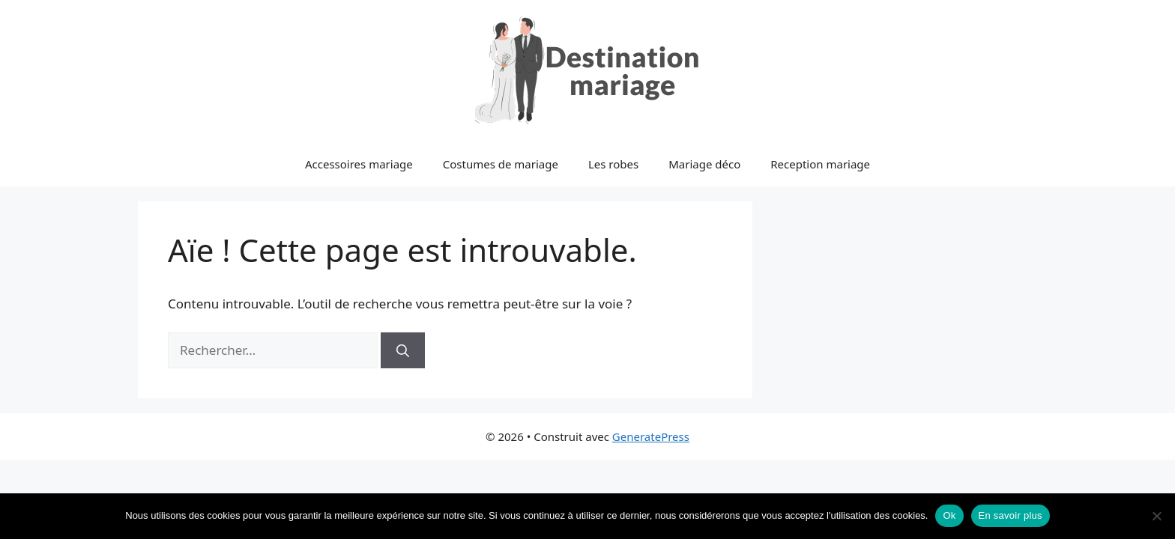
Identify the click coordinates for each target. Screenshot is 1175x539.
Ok (949, 515)
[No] (1156, 515)
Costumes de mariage (500, 163)
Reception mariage (820, 163)
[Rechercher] (403, 350)
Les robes (613, 163)
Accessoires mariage (359, 163)
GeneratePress (650, 436)
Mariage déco (704, 163)
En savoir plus (1010, 515)
